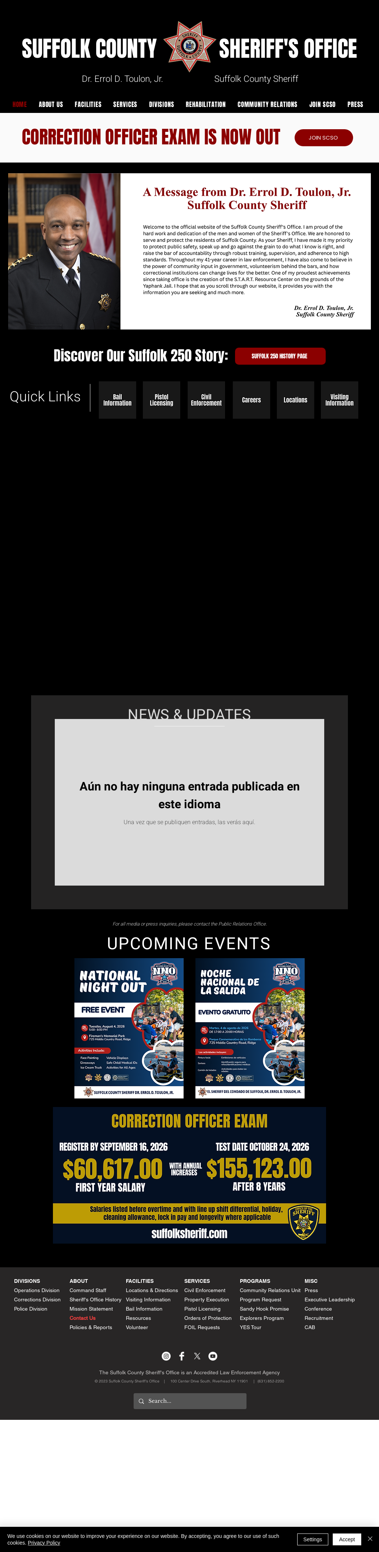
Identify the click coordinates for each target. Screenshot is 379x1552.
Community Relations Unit (270, 1290)
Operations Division (37, 1290)
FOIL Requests (202, 1327)
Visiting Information (148, 1299)
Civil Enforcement (204, 1290)
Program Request (260, 1299)
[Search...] (189, 1401)
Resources (138, 1318)
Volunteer (137, 1327)
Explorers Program (262, 1318)
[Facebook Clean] (181, 1356)
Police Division (30, 1309)
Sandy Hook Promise (264, 1309)
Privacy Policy (44, 1543)
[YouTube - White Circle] (212, 1356)
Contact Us (82, 1318)
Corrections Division (37, 1299)
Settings (312, 1539)
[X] (197, 1356)
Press (311, 1290)
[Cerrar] (370, 1539)
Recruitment (319, 1318)
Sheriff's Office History (95, 1299)
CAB (310, 1327)
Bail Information (144, 1309)
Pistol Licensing (202, 1309)
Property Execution (206, 1299)
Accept (347, 1539)
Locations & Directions (152, 1290)
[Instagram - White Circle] (166, 1356)
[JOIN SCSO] (324, 137)
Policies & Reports (91, 1327)
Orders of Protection (208, 1318)
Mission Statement (91, 1309)
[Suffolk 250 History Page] (280, 356)
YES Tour (250, 1327)
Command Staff (88, 1290)
